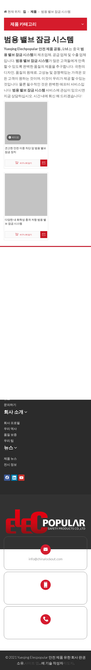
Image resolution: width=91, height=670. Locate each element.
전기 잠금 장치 (14, 316)
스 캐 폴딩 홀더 (14, 345)
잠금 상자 (10, 333)
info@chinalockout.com (45, 559)
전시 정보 (10, 464)
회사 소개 (10, 381)
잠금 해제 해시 (14, 286)
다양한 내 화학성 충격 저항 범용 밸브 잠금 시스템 (25, 221)
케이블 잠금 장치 (15, 327)
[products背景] (3, 3)
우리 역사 (10, 428)
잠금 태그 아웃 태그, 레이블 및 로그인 (29, 322)
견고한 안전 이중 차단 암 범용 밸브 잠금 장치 (25, 150)
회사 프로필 (12, 423)
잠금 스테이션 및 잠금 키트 (22, 339)
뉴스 (7, 398)
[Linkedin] (14, 477)
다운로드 (10, 393)
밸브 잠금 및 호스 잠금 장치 (22, 292)
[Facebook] (7, 477)
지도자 (68, 663)
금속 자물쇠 (12, 280)
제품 (7, 369)
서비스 (8, 387)
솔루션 (8, 375)
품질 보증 (10, 434)
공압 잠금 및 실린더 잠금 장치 (24, 298)
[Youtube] (21, 477)
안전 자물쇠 (12, 274)
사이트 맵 (31, 663)
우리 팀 (9, 440)
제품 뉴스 (10, 458)
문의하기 (10, 404)
